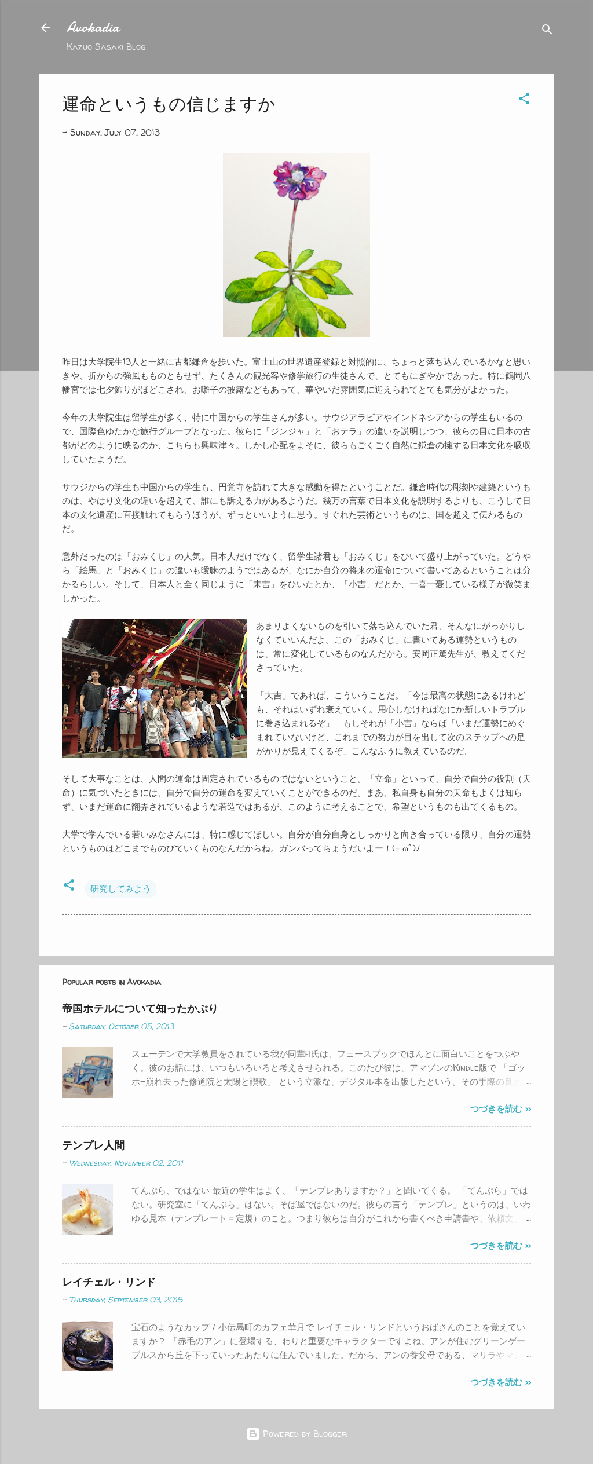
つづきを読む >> (500, 1109)
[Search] (547, 31)
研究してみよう (120, 889)
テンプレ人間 (93, 1145)
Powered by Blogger (296, 1434)
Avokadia (93, 27)
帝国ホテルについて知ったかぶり (140, 1008)
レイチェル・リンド (109, 1282)
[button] (524, 100)
